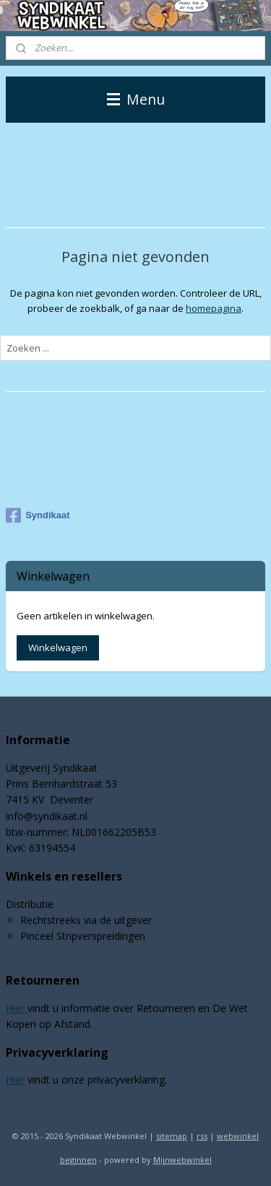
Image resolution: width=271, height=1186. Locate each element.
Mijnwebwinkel (182, 1159)
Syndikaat (37, 515)
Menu (136, 99)
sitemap (171, 1135)
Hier (16, 1008)
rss (202, 1135)
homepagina (213, 307)
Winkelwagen (57, 647)
